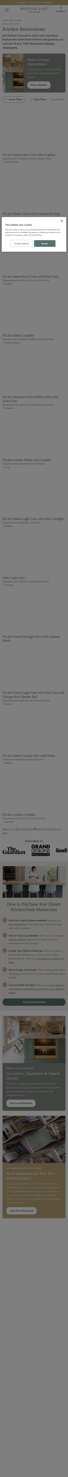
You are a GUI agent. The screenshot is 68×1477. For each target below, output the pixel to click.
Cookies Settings (21, 243)
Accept (45, 243)
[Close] (61, 220)
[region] (34, 234)
